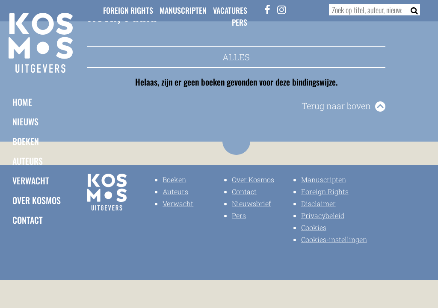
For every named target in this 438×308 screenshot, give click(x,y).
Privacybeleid (322, 215)
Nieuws (25, 121)
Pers (239, 22)
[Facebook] (267, 9)
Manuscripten (183, 10)
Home (22, 101)
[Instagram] (281, 9)
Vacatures (230, 10)
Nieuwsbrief (251, 203)
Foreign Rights (128, 10)
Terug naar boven (336, 105)
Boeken (25, 141)
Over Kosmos (36, 200)
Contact (27, 219)
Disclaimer (318, 203)
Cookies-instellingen (334, 239)
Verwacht (30, 180)
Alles (236, 56)
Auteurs (27, 160)
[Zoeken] (411, 9)
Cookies (313, 227)
